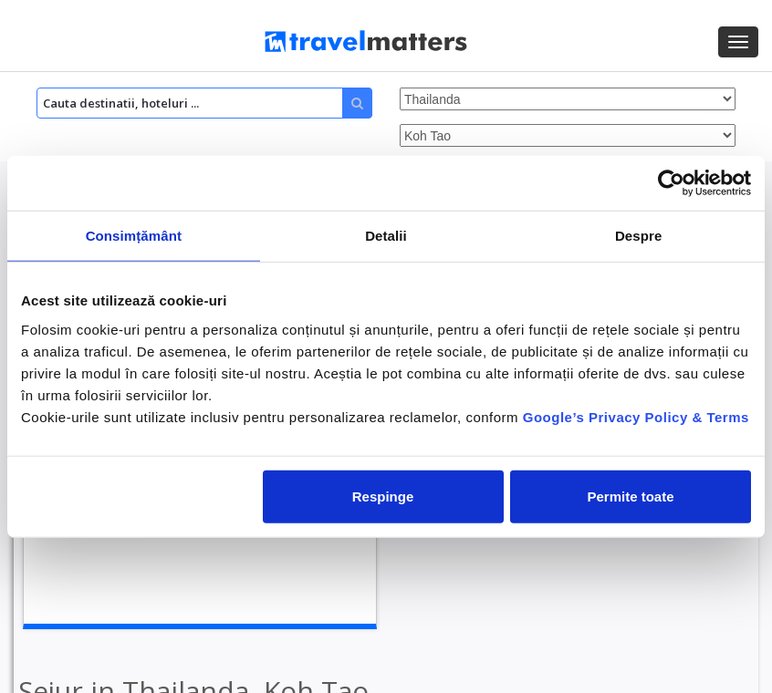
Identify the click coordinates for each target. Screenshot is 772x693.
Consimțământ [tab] (134, 235)
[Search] (204, 103)
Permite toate (630, 495)
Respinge (383, 495)
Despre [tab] (638, 235)
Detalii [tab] (386, 235)
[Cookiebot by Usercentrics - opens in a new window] (671, 183)
